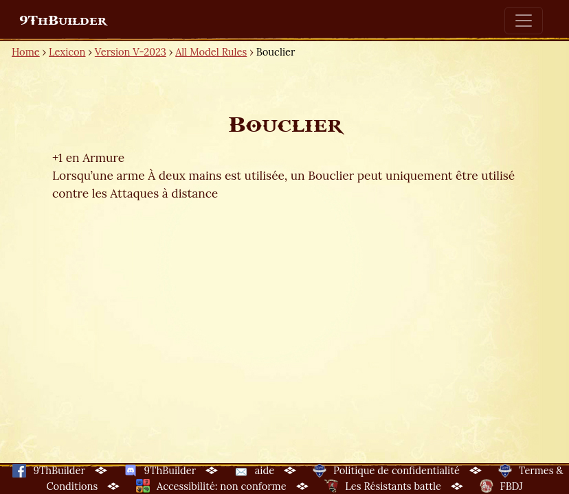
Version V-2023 (130, 51)
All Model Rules (211, 51)
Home (26, 51)
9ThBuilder (63, 20)
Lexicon (67, 51)
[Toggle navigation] (523, 20)
